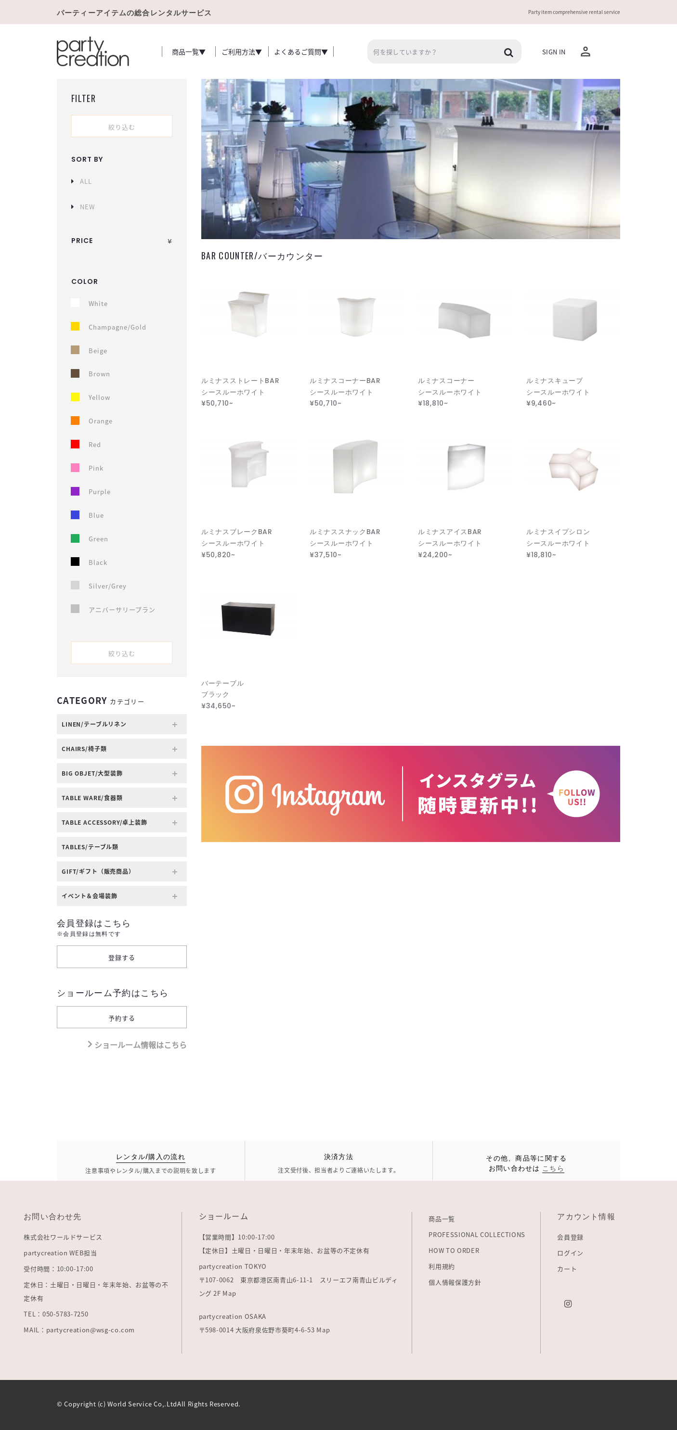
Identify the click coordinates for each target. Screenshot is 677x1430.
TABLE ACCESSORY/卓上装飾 (119, 822)
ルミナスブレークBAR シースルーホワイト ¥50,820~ (237, 543)
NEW (87, 206)
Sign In (553, 51)
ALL (86, 181)
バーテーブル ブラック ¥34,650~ (222, 694)
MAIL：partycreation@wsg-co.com (79, 1329)
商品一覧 (442, 1218)
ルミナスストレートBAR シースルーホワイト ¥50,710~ (240, 392)
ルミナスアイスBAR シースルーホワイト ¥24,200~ (450, 543)
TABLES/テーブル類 (90, 847)
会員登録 (570, 1236)
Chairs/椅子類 (119, 748)
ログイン (570, 1252)
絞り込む (121, 126)
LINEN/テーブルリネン (119, 724)
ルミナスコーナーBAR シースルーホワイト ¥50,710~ (345, 392)
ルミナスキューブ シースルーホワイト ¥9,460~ (558, 392)
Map (229, 1293)
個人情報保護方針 (455, 1282)
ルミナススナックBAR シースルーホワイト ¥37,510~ (345, 543)
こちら (553, 1167)
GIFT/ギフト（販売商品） (119, 871)
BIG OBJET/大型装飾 (119, 773)
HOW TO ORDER (454, 1250)
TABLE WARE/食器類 (119, 798)
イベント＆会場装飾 (119, 896)
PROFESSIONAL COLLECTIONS (477, 1234)
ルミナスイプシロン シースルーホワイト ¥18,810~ (558, 543)
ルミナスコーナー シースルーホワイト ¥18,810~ (450, 392)
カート (567, 1268)
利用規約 (442, 1266)
